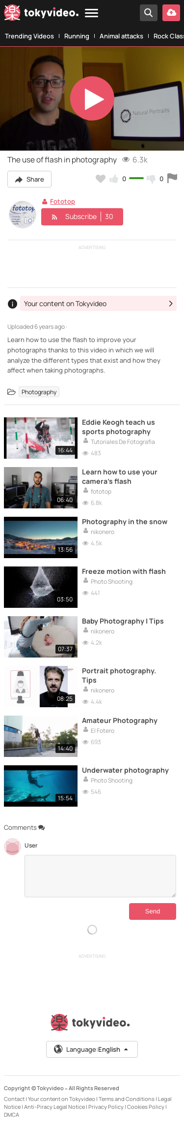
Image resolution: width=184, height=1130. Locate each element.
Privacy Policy (106, 1106)
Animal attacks (121, 35)
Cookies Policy (145, 1106)
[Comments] (100, 876)
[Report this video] (172, 179)
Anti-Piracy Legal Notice (54, 1106)
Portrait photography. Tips (119, 675)
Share (29, 179)
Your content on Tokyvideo (61, 1098)
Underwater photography (125, 770)
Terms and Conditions (127, 1098)
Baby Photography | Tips (123, 621)
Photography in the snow (124, 521)
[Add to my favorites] (100, 179)
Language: (91, 1049)
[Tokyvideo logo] (41, 14)
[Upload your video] (171, 12)
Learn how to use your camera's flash (120, 476)
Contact (14, 1098)
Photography (39, 391)
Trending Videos (29, 35)
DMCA (11, 1114)
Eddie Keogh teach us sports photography (118, 426)
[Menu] (91, 13)
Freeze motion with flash (124, 571)
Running (76, 35)
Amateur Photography (120, 720)
